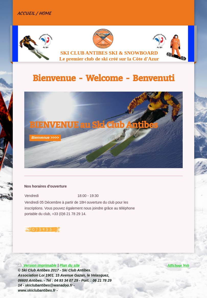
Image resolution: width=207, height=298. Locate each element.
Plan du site (70, 265)
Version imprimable (37, 265)
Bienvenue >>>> (45, 137)
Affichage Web (178, 265)
